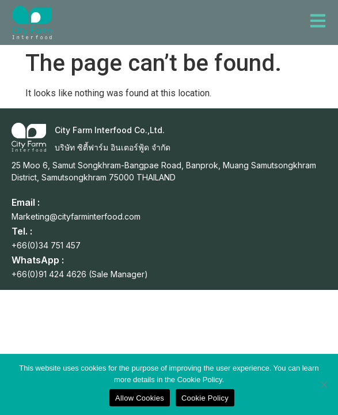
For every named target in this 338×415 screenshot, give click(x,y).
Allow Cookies (139, 398)
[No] (323, 384)
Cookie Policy (205, 398)
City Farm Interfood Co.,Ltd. (110, 130)
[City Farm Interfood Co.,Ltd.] (29, 137)
